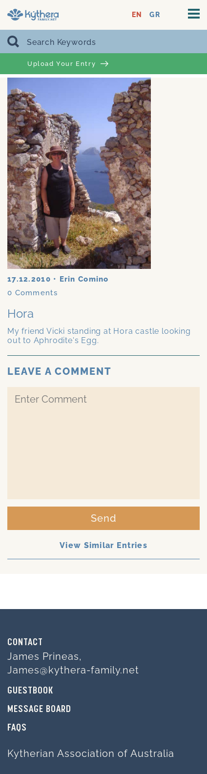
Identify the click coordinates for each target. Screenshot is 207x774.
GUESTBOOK (30, 691)
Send (104, 518)
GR (154, 15)
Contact (25, 643)
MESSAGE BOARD (39, 709)
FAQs (17, 728)
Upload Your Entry (67, 64)
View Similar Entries (103, 545)
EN (137, 15)
